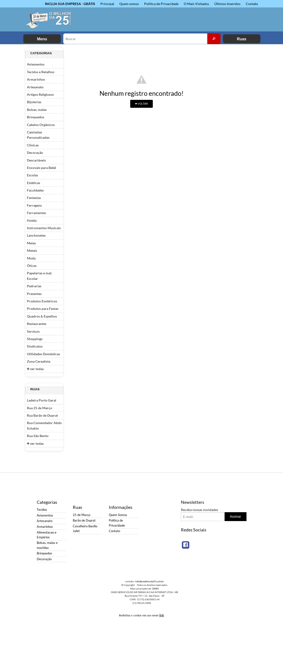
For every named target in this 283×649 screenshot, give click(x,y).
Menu (42, 39)
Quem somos (129, 4)
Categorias (41, 53)
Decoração (35, 152)
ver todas (35, 369)
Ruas (241, 39)
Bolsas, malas (37, 110)
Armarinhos (36, 79)
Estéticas (33, 183)
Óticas (32, 266)
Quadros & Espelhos (42, 316)
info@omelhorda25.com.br (149, 581)
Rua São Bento (38, 436)
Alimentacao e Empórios (46, 535)
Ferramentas (36, 213)
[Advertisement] (239, 119)
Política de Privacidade (161, 4)
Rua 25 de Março (39, 408)
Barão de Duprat (84, 520)
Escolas (32, 175)
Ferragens (34, 205)
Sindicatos (35, 346)
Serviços (33, 331)
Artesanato (35, 87)
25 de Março (81, 515)
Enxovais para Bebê (41, 168)
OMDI (155, 588)
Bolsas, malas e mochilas (47, 545)
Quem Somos (118, 515)
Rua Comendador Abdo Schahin (44, 425)
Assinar (235, 516)
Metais (32, 250)
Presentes (34, 294)
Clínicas (33, 145)
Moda (31, 258)
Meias (31, 243)
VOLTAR (141, 103)
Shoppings (35, 339)
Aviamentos (35, 64)
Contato (252, 4)
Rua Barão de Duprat (42, 415)
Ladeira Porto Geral (41, 400)
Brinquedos (35, 117)
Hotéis (32, 220)
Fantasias (34, 198)
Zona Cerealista (38, 361)
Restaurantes (36, 324)
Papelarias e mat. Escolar (39, 275)
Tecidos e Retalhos (40, 72)
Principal (107, 4)
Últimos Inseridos (227, 4)
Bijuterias (34, 102)
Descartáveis (36, 160)
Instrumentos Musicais (44, 228)
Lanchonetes (36, 235)
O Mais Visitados (196, 4)
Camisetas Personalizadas (38, 134)
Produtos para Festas (42, 308)
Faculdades (35, 190)
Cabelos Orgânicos (41, 125)
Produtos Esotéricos (42, 301)
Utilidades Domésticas (43, 354)
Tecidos (42, 509)
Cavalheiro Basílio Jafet (85, 528)
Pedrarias (34, 286)
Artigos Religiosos (40, 94)
